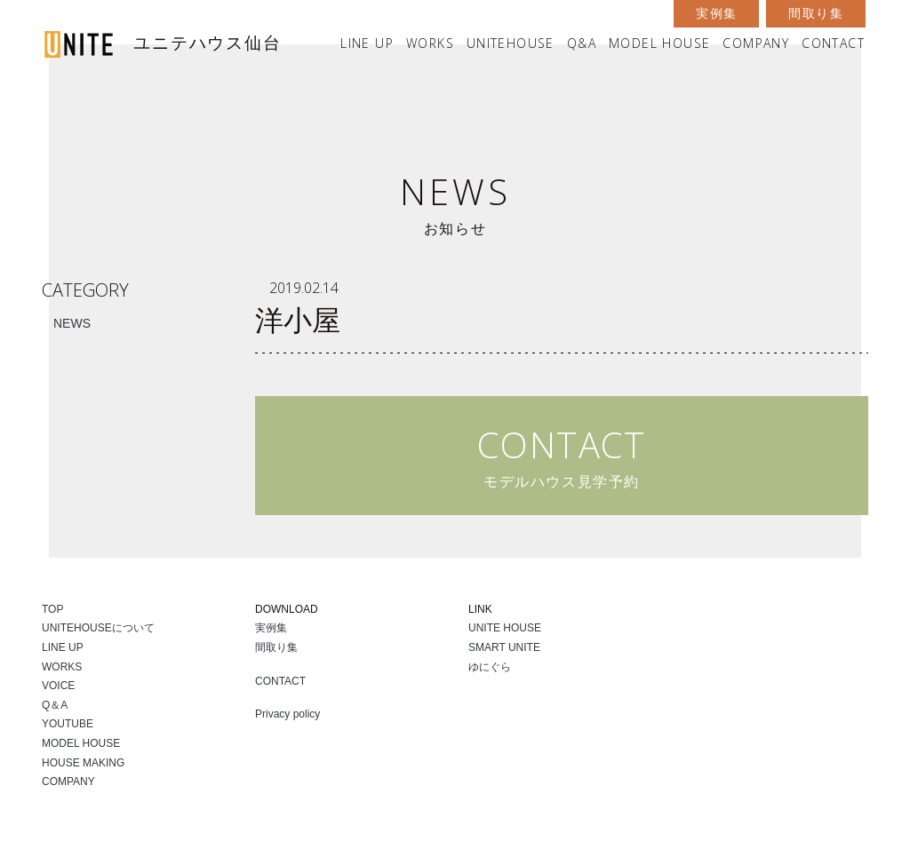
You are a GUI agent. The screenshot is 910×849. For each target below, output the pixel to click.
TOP (52, 609)
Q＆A (55, 705)
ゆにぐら (489, 667)
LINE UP (367, 43)
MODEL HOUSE (659, 43)
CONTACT (833, 43)
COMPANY (755, 43)
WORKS (430, 43)
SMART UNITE (504, 647)
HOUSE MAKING (83, 763)
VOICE (58, 685)
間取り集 (815, 13)
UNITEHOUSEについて (98, 628)
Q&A (581, 43)
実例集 (716, 13)
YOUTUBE (67, 724)
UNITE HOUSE (504, 628)
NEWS (72, 323)
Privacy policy (287, 714)
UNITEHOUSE (511, 43)
